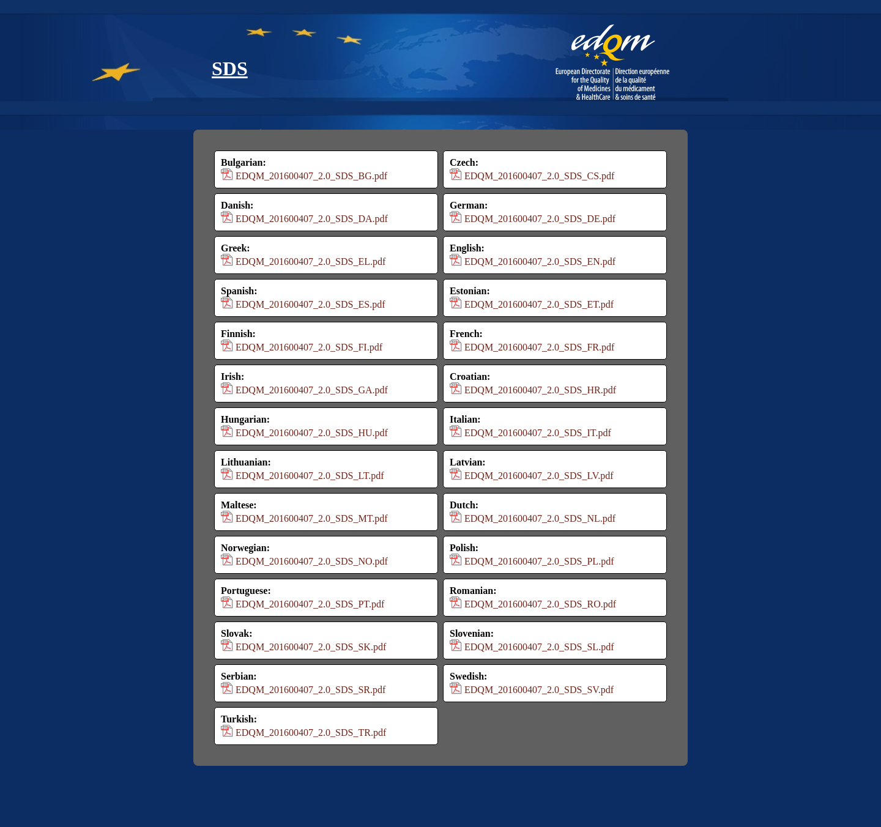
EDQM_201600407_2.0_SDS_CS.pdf (539, 176)
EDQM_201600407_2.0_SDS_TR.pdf (311, 732)
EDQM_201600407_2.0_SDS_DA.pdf (312, 218)
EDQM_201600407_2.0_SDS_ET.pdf (539, 304)
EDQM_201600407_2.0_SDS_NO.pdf (312, 561)
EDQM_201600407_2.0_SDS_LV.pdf (539, 475)
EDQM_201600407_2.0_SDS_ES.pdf (310, 304)
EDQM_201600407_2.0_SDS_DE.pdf (539, 218)
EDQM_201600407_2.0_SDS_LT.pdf (310, 475)
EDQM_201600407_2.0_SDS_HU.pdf (312, 433)
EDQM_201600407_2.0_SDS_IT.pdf (537, 433)
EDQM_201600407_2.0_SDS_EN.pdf (539, 261)
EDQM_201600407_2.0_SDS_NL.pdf (539, 518)
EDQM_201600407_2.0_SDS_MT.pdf (312, 518)
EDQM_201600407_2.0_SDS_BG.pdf (311, 176)
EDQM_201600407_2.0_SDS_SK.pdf (311, 647)
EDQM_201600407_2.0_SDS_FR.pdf (539, 347)
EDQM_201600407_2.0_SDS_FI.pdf (309, 347)
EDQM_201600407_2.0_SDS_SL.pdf (539, 647)
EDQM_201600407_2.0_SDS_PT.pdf (310, 604)
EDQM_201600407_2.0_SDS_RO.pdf (540, 604)
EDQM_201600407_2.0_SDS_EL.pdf (310, 261)
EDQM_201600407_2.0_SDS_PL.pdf (539, 561)
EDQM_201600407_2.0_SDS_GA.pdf (312, 390)
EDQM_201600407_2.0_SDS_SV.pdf (539, 689)
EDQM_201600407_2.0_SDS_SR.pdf (310, 689)
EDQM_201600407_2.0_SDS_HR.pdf (540, 390)
